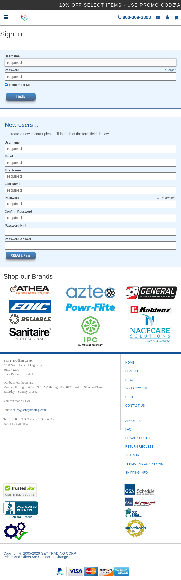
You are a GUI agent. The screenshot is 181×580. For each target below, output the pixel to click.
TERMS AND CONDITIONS (144, 464)
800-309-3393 (134, 17)
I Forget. (170, 70)
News (129, 380)
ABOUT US (133, 421)
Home (129, 362)
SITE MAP (132, 455)
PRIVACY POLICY (137, 438)
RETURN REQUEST (139, 446)
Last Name (13, 183)
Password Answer (18, 239)
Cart (129, 397)
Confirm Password (18, 211)
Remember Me (20, 85)
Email (9, 156)
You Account (136, 388)
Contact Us (135, 405)
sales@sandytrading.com (29, 410)
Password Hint (15, 225)
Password (12, 70)
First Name (13, 170)
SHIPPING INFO (136, 472)
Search (131, 371)
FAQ (128, 429)
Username (12, 56)
